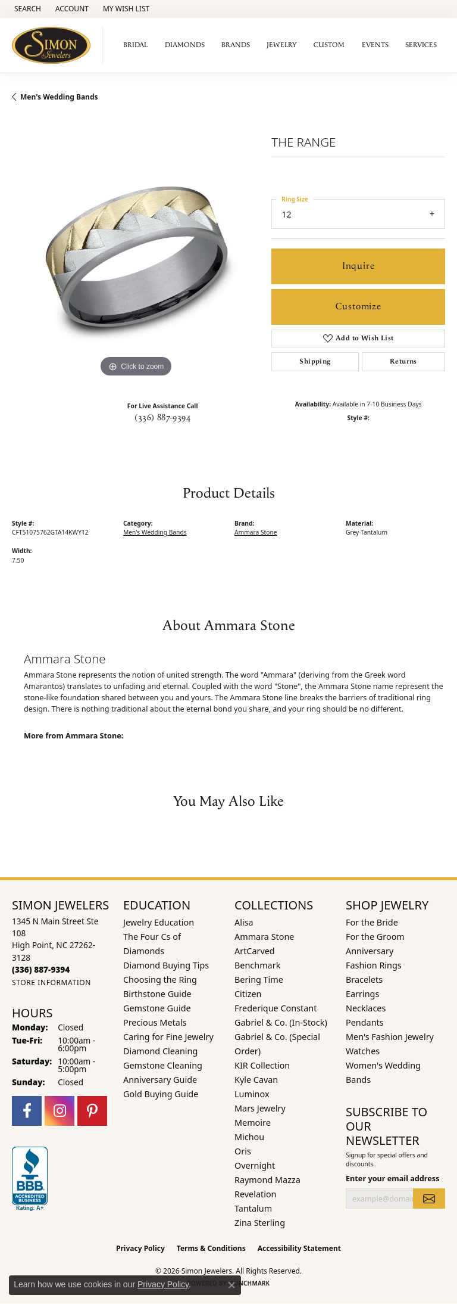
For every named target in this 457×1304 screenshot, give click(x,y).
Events (375, 45)
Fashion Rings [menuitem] (374, 965)
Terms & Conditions (211, 1248)
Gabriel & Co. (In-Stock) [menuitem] (280, 1022)
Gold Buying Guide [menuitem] (160, 1094)
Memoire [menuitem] (252, 1122)
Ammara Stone (255, 532)
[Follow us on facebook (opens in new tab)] (27, 1111)
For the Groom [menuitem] (375, 936)
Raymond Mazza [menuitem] (267, 1179)
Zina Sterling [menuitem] (259, 1222)
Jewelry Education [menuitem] (158, 922)
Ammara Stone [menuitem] (264, 936)
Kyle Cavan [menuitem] (256, 1079)
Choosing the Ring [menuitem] (160, 979)
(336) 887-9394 (162, 417)
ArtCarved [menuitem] (254, 951)
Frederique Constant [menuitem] (275, 1008)
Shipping (314, 361)
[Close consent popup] (231, 1285)
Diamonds (185, 45)
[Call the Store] (41, 969)
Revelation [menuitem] (255, 1194)
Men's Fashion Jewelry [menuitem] (390, 1036)
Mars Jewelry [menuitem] (260, 1108)
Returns (403, 361)
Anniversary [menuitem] (369, 951)
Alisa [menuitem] (243, 922)
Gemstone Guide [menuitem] (157, 1008)
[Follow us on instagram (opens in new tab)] (59, 1111)
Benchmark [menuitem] (257, 965)
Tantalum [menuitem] (253, 1208)
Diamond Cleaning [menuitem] (160, 1051)
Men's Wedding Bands (59, 97)
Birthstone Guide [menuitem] (157, 993)
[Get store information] (51, 982)
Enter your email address (393, 1178)
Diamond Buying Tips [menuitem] (166, 965)
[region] (135, 256)
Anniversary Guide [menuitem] (160, 1079)
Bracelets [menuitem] (364, 979)
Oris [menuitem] (242, 1151)
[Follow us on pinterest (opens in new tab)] (92, 1111)
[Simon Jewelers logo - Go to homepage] (54, 45)
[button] (26, 9)
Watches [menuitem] (363, 1051)
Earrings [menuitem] (362, 993)
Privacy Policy (140, 1248)
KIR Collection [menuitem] (262, 1065)
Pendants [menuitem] (365, 1022)
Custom (329, 45)
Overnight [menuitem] (254, 1165)
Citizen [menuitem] (248, 993)
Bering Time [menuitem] (258, 979)
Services (421, 45)
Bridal (135, 45)
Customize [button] (358, 306)
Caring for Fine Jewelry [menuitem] (168, 1036)
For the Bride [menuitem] (372, 922)
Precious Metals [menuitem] (154, 1022)
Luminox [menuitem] (252, 1094)
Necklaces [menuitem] (366, 1008)
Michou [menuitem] (249, 1136)
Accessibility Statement (299, 1248)
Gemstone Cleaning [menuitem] (162, 1065)
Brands (235, 45)
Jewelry (282, 45)
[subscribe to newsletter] (429, 1198)
